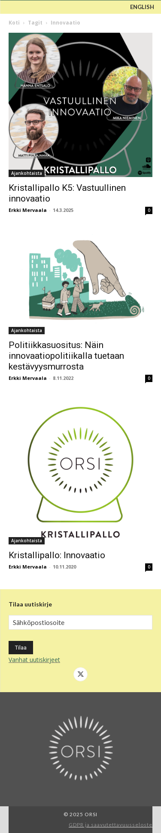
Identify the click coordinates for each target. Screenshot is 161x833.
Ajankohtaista (26, 173)
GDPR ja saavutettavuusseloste (110, 824)
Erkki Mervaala (28, 210)
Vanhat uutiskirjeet (34, 660)
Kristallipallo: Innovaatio (57, 555)
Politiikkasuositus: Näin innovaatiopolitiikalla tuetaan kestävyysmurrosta (66, 356)
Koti (14, 22)
